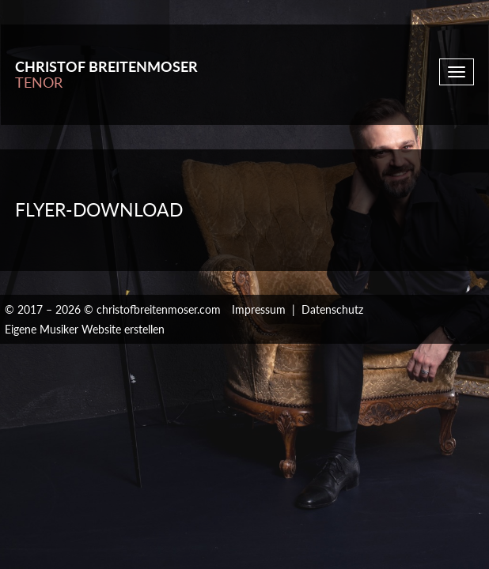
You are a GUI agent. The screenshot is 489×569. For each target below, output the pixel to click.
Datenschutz (332, 309)
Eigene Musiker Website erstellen (85, 329)
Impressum (259, 309)
